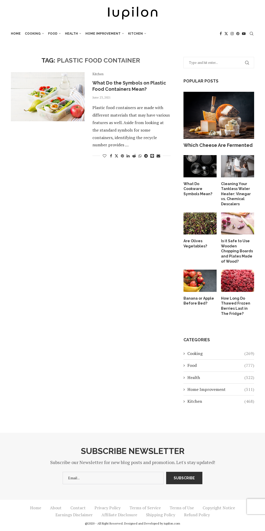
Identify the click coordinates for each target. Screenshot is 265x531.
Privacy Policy (107, 508)
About (56, 508)
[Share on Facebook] (111, 155)
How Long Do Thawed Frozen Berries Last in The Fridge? (235, 306)
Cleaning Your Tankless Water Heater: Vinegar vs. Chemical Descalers (236, 194)
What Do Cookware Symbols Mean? (197, 189)
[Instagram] (232, 33)
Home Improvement (103, 33)
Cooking (33, 33)
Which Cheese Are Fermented (218, 145)
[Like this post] (104, 155)
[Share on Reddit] (134, 155)
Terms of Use (182, 508)
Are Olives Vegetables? (195, 243)
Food (52, 33)
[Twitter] (226, 33)
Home (16, 33)
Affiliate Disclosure (119, 515)
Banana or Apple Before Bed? (198, 301)
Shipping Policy (160, 515)
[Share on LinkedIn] (128, 155)
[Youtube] (244, 33)
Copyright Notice (219, 508)
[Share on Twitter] (116, 155)
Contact (78, 508)
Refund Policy (197, 515)
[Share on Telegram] (146, 155)
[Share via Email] (158, 155)
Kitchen (135, 33)
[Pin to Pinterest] (122, 155)
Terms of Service (145, 508)
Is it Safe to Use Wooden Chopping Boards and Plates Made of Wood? (237, 251)
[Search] (251, 33)
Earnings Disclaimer (74, 515)
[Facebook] (221, 33)
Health (71, 33)
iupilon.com (172, 523)
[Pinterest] (237, 33)
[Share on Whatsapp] (140, 155)
